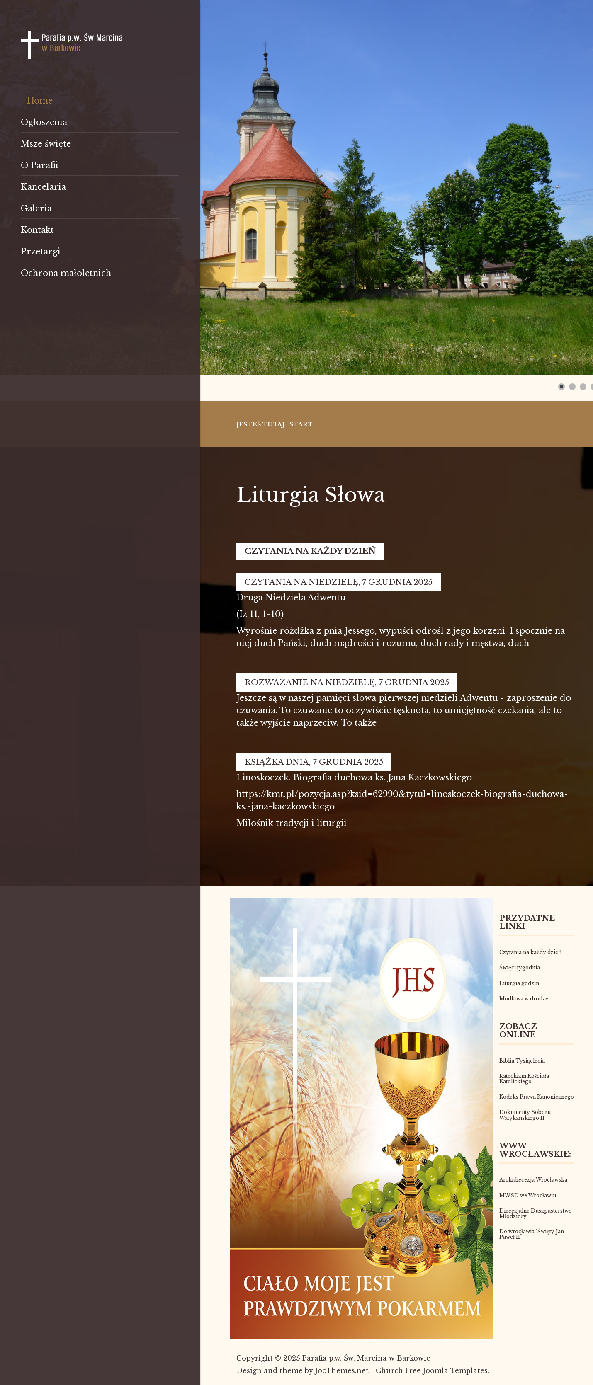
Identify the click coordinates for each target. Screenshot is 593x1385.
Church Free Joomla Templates (432, 1370)
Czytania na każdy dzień (310, 551)
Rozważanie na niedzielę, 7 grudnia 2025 (347, 682)
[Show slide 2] (572, 386)
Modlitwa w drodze (523, 998)
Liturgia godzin (519, 983)
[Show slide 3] (583, 386)
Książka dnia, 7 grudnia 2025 (314, 762)
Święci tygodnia (519, 967)
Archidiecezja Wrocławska (533, 1180)
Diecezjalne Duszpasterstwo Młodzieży (535, 1213)
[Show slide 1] (561, 386)
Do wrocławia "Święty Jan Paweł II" (531, 1234)
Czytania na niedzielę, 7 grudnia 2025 (339, 582)
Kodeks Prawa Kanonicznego (536, 1097)
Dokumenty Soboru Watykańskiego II (525, 1115)
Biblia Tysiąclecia (522, 1061)
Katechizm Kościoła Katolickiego (524, 1079)
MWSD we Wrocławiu (527, 1195)
